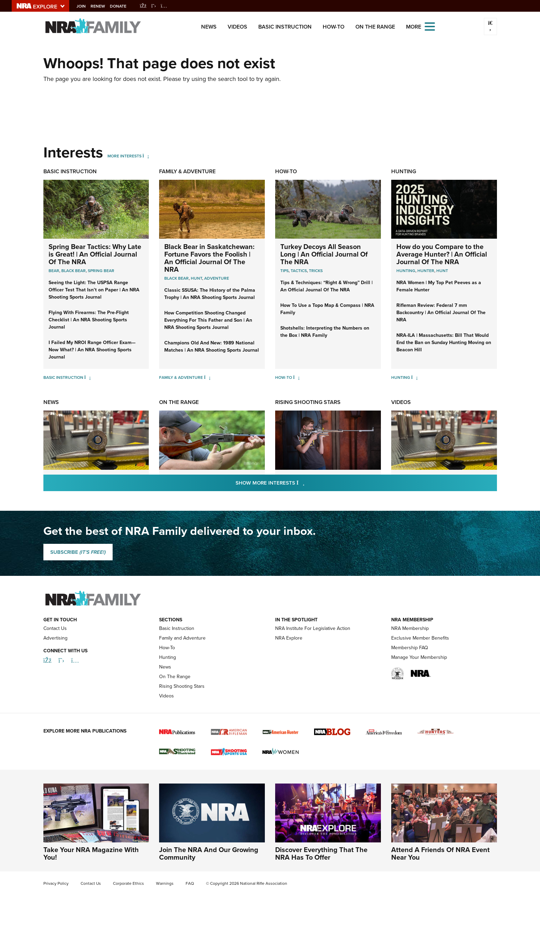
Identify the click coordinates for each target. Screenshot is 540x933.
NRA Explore (288, 638)
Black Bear (73, 271)
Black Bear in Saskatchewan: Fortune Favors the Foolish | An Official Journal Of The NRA (209, 257)
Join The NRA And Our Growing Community (208, 853)
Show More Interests (307, 483)
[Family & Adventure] (207, 377)
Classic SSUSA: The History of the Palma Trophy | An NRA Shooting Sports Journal (209, 294)
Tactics (299, 271)
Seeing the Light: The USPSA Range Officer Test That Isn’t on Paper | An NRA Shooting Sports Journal (94, 290)
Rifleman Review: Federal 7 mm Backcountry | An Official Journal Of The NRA (441, 312)
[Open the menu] (429, 26)
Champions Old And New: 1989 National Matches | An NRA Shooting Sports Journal (211, 346)
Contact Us (55, 628)
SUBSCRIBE (78, 552)
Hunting (403, 171)
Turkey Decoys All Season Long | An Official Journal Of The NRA (324, 254)
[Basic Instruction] (87, 377)
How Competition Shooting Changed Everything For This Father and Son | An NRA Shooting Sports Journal (208, 320)
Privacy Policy (56, 883)
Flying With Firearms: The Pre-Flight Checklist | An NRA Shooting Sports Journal (89, 320)
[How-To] (296, 377)
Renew (102, 6)
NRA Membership (410, 628)
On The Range (375, 27)
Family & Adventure (187, 171)
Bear (54, 271)
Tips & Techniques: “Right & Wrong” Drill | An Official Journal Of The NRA (326, 286)
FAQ (190, 883)
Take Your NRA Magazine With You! (91, 853)
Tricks (316, 271)
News (209, 27)
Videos (237, 27)
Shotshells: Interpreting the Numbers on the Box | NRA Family (324, 331)
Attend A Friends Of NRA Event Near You (440, 853)
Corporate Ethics (128, 883)
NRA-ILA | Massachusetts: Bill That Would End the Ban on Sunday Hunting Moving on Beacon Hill (443, 342)
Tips (284, 271)
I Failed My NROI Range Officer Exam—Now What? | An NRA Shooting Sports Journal (92, 350)
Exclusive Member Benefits (420, 638)
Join (86, 6)
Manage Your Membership (419, 657)
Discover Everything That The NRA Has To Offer (321, 853)
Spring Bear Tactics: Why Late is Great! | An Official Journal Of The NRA (95, 254)
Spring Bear (101, 271)
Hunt (196, 278)
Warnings (165, 883)
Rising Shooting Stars (308, 402)
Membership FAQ (409, 647)
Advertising (55, 638)
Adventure (216, 278)
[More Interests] (146, 156)
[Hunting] (414, 377)
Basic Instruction (285, 27)
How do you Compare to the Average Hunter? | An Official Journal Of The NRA (441, 254)
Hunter (425, 271)
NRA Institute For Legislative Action (312, 628)
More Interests (124, 156)
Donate (123, 6)
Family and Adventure (182, 638)
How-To (333, 27)
